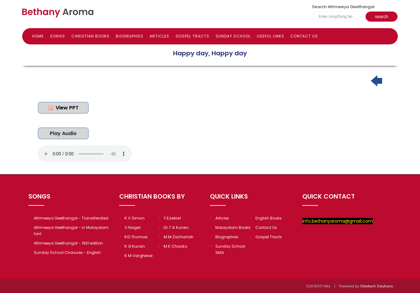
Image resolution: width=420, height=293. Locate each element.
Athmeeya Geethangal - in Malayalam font (71, 230)
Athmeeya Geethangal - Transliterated (71, 218)
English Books (268, 218)
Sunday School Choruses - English (67, 252)
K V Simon (135, 218)
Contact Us (304, 36)
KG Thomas (136, 237)
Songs (57, 36)
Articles (159, 36)
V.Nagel (133, 227)
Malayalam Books (232, 227)
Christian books (90, 36)
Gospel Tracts (192, 36)
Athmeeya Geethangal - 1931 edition (68, 243)
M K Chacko (175, 246)
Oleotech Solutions (377, 286)
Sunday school (233, 36)
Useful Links (270, 36)
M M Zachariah (178, 237)
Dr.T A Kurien (176, 227)
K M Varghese (139, 256)
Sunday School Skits (230, 249)
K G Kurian (135, 246)
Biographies (129, 36)
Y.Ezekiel (172, 218)
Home (38, 36)
